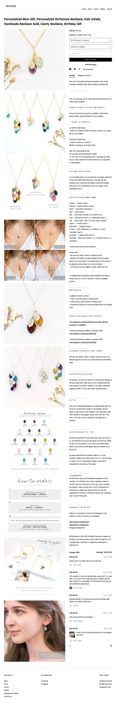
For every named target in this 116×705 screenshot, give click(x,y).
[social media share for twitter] (75, 69)
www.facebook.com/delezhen (79, 522)
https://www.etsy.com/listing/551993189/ (82, 333)
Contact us (8, 696)
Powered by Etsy (105, 687)
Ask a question (88, 69)
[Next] (111, 646)
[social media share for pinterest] (80, 69)
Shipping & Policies (84, 75)
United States (82, 35)
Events (96, 9)
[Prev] (70, 646)
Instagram (44, 684)
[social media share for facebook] (70, 69)
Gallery (102, 9)
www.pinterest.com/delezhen (79, 525)
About (90, 9)
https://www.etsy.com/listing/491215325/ (82, 342)
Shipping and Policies (11, 693)
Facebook (44, 681)
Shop (84, 9)
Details (72, 75)
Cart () (109, 9)
